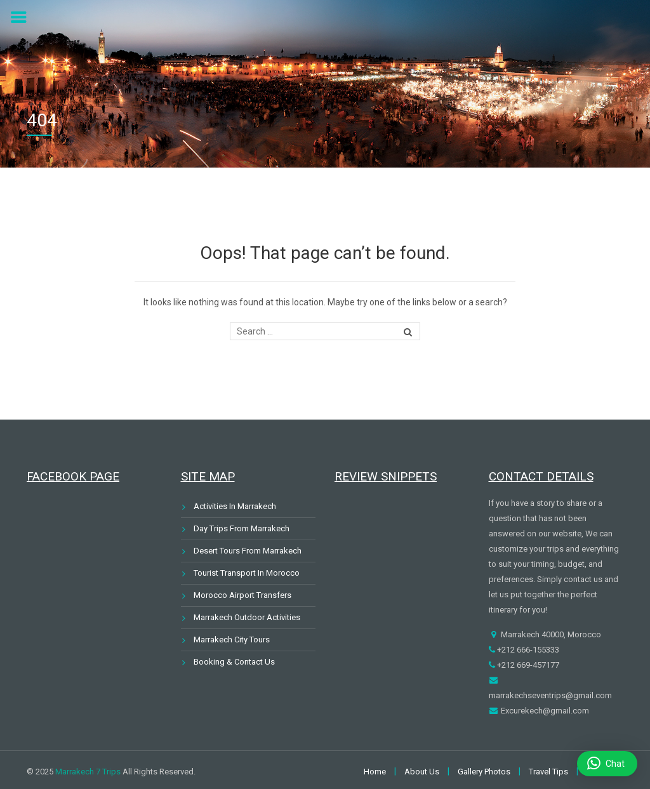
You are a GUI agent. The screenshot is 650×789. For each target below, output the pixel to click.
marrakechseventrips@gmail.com (550, 695)
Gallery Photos (484, 771)
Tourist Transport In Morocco (247, 573)
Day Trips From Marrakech (241, 528)
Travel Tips (548, 771)
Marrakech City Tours (232, 639)
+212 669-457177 (527, 665)
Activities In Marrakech (235, 506)
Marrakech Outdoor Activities (247, 617)
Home (375, 771)
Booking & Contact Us (234, 661)
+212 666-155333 (527, 649)
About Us (421, 771)
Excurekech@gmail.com (544, 710)
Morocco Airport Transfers (242, 595)
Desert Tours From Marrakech (248, 550)
